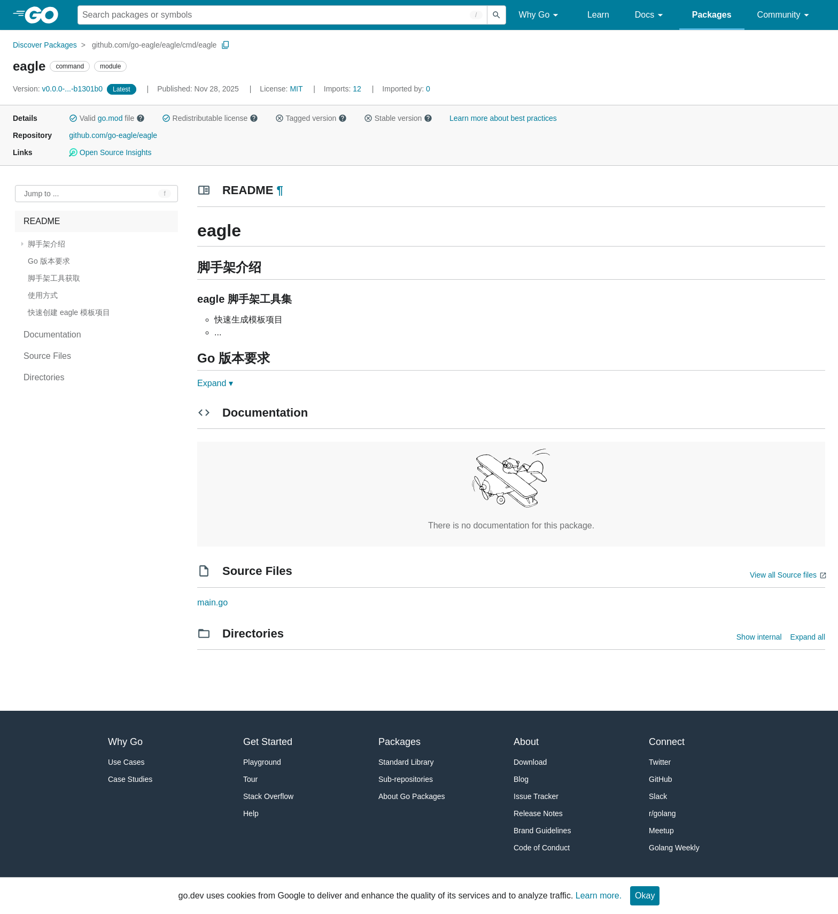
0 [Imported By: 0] (406, 89)
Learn (598, 14)
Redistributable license (210, 118)
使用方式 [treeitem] (43, 295)
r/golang (662, 813)
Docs (650, 15)
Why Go (540, 15)
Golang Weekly (674, 847)
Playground (262, 762)
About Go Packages (411, 796)
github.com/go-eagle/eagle (113, 135)
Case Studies (130, 779)
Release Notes (538, 813)
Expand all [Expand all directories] (807, 637)
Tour (250, 779)
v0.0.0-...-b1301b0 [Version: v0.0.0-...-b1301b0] (59, 89)
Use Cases (126, 762)
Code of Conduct (542, 847)
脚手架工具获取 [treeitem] (54, 278)
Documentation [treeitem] (52, 334)
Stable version (398, 118)
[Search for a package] (282, 15)
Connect (667, 741)
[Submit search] (496, 15)
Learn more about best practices (503, 118)
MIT (296, 89)
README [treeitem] (42, 221)
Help (251, 813)
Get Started (267, 741)
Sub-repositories (405, 779)
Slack (658, 796)
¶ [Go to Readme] (279, 190)
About (526, 741)
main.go (212, 602)
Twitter (660, 762)
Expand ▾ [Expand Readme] (215, 383)
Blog (521, 779)
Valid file (107, 118)
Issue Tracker (536, 796)
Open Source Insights (110, 152)
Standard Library (406, 762)
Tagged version (311, 118)
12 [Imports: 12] (343, 89)
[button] (73, 118)
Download (530, 762)
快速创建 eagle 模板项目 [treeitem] (69, 312)
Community (784, 15)
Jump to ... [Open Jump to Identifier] (41, 193)
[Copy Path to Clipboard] (225, 45)
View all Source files (783, 575)
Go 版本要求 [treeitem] (49, 261)
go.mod (110, 118)
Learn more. (599, 895)
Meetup (661, 830)
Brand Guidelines (542, 830)
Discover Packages (45, 45)
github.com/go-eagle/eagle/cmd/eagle (154, 45)
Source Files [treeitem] (47, 355)
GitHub (660, 779)
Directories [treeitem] (44, 377)
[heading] (45, 15)
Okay (645, 895)
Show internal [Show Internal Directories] (759, 637)
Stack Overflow (268, 796)
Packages (712, 14)
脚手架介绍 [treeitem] (46, 244)
